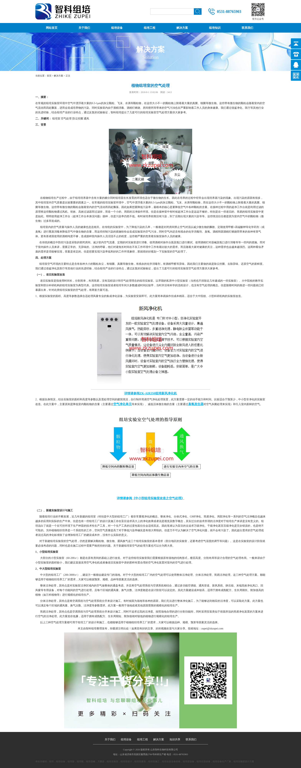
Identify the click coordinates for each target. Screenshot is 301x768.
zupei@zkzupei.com (212, 628)
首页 (49, 75)
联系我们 (247, 27)
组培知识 (215, 27)
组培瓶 (80, 761)
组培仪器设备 (203, 761)
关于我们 (84, 27)
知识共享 (175, 739)
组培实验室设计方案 (243, 761)
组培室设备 (188, 761)
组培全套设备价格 (171, 761)
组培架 (71, 761)
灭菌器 (101, 761)
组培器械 (90, 761)
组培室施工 (154, 761)
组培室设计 (126, 761)
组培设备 (117, 27)
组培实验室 (112, 761)
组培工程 (149, 27)
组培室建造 (140, 761)
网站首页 (51, 27)
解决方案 (182, 27)
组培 (51, 761)
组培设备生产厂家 (222, 761)
